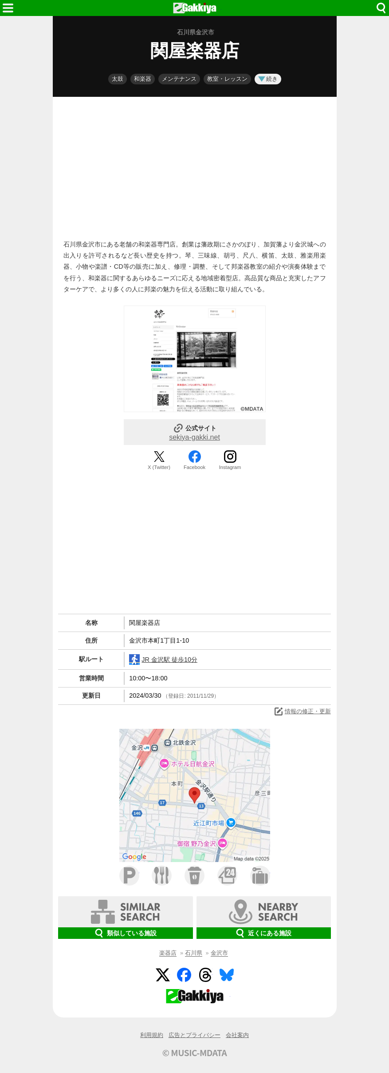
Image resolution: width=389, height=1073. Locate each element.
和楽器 (142, 79)
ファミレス (162, 876)
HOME (194, 8)
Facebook (194, 467)
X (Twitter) (159, 467)
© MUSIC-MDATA (194, 1052)
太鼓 (117, 79)
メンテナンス (179, 79)
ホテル (260, 876)
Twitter (163, 975)
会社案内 (237, 1035)
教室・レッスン (227, 79)
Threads (205, 975)
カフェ (194, 876)
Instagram (230, 467)
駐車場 (129, 876)
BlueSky (227, 975)
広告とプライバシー (194, 1035)
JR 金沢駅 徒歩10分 (163, 659)
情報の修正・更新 (302, 711)
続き (268, 79)
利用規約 (151, 1035)
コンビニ (227, 876)
